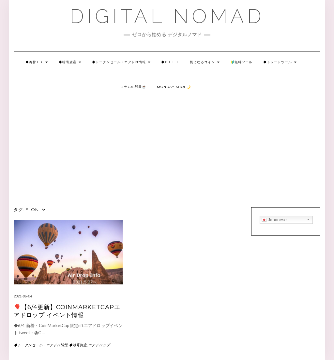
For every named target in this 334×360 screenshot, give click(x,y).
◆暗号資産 (70, 62)
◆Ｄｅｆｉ (170, 62)
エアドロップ (99, 345)
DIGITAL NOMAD (167, 16)
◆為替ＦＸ (36, 62)
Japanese (274, 220)
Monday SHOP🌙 (174, 87)
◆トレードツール (279, 62)
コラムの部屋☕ (133, 87)
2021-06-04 (23, 296)
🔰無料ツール (241, 62)
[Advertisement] (167, 158)
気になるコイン (205, 62)
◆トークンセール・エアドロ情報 (121, 62)
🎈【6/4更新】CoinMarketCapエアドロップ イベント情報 (67, 311)
